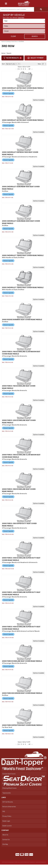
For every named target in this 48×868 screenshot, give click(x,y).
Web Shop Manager (41, 862)
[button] (16, 744)
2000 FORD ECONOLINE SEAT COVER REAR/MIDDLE (22, 661)
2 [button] (19, 744)
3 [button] (21, 744)
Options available (38, 400)
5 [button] (25, 744)
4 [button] (23, 744)
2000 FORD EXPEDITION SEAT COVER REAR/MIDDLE (22, 725)
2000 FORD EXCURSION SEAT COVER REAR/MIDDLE (22, 693)
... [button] (27, 744)
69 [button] (29, 744)
